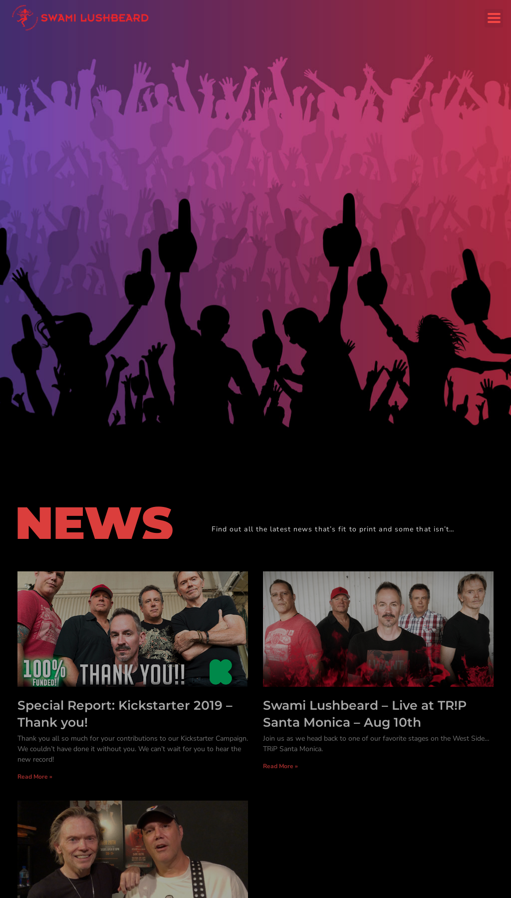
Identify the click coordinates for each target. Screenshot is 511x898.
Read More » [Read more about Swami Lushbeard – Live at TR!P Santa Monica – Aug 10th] (280, 766)
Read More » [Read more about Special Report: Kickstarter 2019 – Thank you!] (34, 777)
